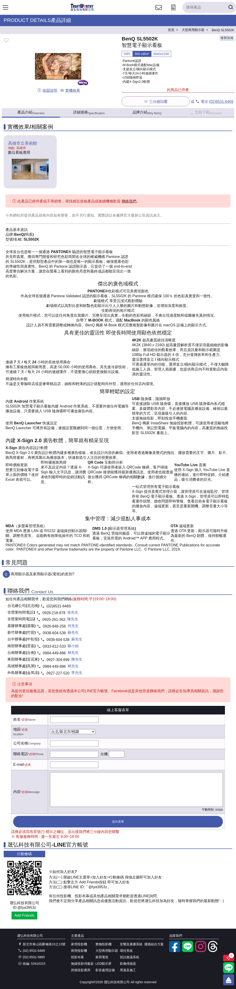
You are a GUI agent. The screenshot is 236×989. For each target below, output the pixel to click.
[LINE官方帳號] (187, 951)
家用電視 (101, 957)
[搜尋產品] (209, 7)
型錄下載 (205, 113)
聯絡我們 (129, 201)
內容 (17, 792)
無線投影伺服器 (82, 963)
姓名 (17, 719)
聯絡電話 (20, 754)
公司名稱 (20, 743)
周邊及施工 (128, 970)
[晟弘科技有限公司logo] (82, 10)
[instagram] (200, 951)
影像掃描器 (128, 963)
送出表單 (118, 821)
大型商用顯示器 (106, 950)
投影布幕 (77, 957)
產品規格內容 (42, 215)
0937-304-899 (58, 660)
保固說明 (47, 90)
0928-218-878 (53, 613)
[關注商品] (228, 958)
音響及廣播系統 (131, 944)
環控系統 (126, 950)
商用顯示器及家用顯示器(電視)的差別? (42, 574)
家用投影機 (79, 944)
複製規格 (227, 38)
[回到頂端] (228, 979)
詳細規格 (89, 112)
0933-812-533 (54, 646)
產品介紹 (30, 112)
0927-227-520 (58, 673)
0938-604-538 (54, 633)
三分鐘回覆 (156, 101)
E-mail (18, 764)
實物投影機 (103, 944)
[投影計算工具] (173, 12)
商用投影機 (79, 950)
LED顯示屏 (103, 963)
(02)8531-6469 (221, 102)
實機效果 (70, 90)
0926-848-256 (54, 626)
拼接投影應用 (80, 970)
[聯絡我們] (158, 12)
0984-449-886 (54, 653)
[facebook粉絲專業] (174, 951)
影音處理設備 (105, 970)
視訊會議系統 (129, 957)
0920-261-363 (53, 620)
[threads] (213, 951)
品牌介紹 (147, 112)
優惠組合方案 (154, 944)
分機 (104, 754)
